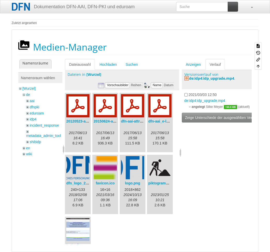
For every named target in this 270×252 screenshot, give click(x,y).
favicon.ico (105, 183)
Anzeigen (193, 64)
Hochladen (108, 64)
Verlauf (215, 64)
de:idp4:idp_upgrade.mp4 (211, 78)
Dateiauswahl (80, 64)
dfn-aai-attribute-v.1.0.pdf (142, 121)
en (28, 148)
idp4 (33, 119)
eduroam (37, 113)
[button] (249, 6)
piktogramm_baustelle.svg (171, 183)
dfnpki (34, 107)
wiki (29, 154)
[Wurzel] (29, 88)
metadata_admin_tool (43, 136)
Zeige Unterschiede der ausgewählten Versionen (224, 118)
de (28, 95)
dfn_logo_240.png (81, 183)
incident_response (44, 125)
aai (32, 101)
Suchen (132, 64)
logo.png (132, 183)
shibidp (35, 142)
